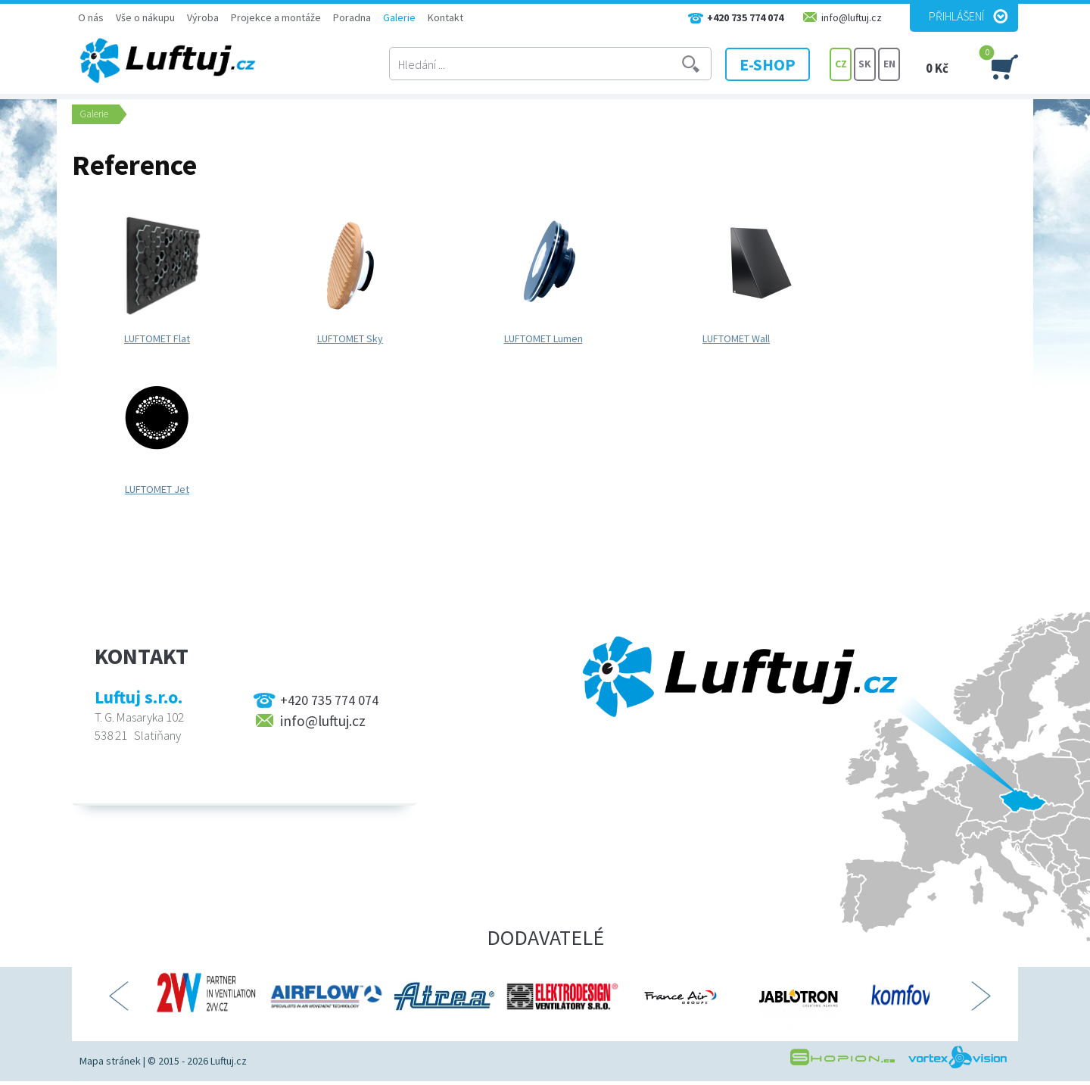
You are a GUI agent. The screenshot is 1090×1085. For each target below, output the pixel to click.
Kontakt (445, 17)
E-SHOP (771, 64)
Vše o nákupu (145, 17)
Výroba (203, 17)
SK (864, 64)
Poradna (352, 17)
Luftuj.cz (228, 1061)
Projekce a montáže (276, 17)
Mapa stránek (110, 1061)
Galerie (399, 17)
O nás (91, 17)
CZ (841, 64)
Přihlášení (956, 15)
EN (889, 64)
